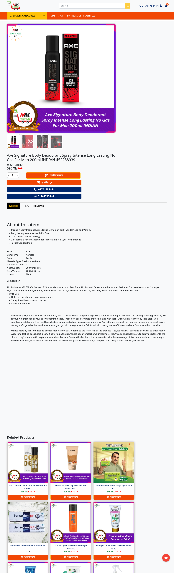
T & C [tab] (26, 124)
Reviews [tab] (39, 124)
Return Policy (70, 545)
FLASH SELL (89, 17)
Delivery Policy (71, 539)
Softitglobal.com (109, 570)
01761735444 (149, 7)
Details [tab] (14, 124)
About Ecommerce (73, 536)
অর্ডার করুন (121, 54)
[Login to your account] (161, 7)
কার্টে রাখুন (115, 60)
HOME (52, 17)
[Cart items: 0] (166, 6)
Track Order (126, 551)
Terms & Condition (73, 542)
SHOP (60, 17)
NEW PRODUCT (73, 17)
